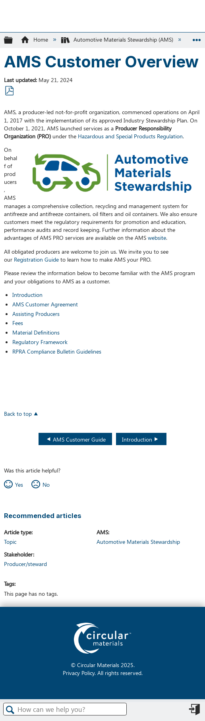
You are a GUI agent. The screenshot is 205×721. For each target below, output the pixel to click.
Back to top (18, 413)
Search (10, 710)
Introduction (27, 294)
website (156, 237)
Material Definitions (36, 332)
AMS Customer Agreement (45, 304)
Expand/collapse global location (196, 37)
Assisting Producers (36, 313)
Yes (19, 484)
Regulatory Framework (40, 342)
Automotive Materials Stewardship (138, 541)
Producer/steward (25, 564)
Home (35, 39)
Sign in (195, 711)
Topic (10, 541)
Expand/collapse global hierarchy (13, 39)
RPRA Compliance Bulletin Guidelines (56, 351)
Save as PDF (9, 91)
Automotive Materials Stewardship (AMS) (118, 39)
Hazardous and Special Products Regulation (130, 136)
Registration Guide (36, 259)
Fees (17, 323)
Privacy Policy (79, 673)
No (46, 484)
